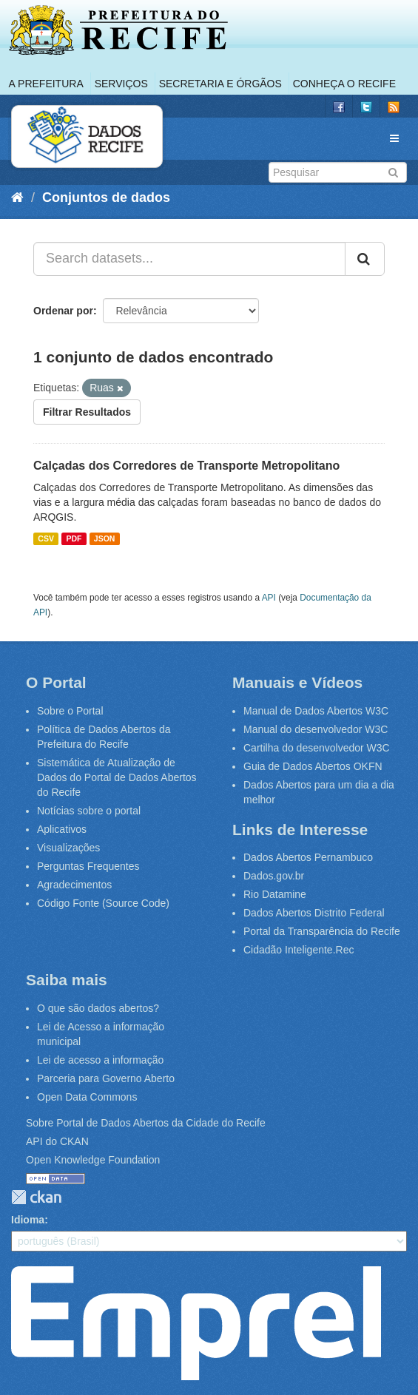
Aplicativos (62, 829)
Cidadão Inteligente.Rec (298, 950)
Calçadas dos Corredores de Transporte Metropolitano (186, 465)
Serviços (121, 83)
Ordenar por (63, 311)
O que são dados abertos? (98, 1008)
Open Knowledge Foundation (93, 1160)
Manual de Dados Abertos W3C (315, 711)
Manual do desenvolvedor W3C (315, 729)
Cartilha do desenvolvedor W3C (316, 748)
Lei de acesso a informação (100, 1060)
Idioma (27, 1220)
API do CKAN (57, 1141)
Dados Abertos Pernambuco (308, 857)
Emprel (196, 1323)
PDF (73, 538)
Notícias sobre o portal (89, 811)
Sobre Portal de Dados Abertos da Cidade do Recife (146, 1123)
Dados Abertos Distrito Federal (314, 913)
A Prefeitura (46, 83)
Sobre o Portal (70, 711)
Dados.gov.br (273, 876)
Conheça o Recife (344, 83)
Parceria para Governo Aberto (106, 1078)
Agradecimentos (74, 885)
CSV (46, 538)
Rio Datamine (274, 894)
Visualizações (68, 848)
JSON (104, 538)
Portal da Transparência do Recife (321, 931)
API (269, 597)
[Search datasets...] (189, 259)
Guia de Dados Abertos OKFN (312, 766)
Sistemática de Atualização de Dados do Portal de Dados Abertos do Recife (117, 777)
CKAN (36, 1197)
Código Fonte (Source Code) (103, 903)
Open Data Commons (87, 1097)
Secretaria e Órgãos (220, 83)
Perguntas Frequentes (88, 866)
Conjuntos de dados (106, 197)
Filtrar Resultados (87, 412)
